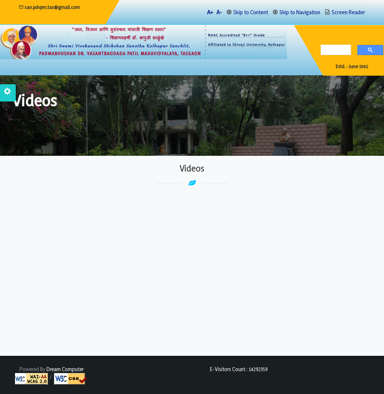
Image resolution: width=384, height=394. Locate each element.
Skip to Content (250, 12)
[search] (334, 50)
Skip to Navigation (299, 12)
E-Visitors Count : (239, 369)
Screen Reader (348, 12)
